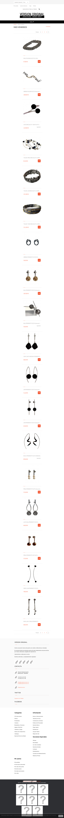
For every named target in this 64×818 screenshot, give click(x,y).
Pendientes (17, 720)
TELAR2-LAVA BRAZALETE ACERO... (32, 191)
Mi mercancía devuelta (19, 764)
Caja (30, 5)
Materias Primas (36, 755)
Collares (16, 722)
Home (15, 24)
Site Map (25, 781)
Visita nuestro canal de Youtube (30, 662)
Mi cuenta (16, 5)
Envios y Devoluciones (38, 716)
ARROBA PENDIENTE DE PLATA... (31, 257)
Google (23, 662)
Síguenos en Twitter (19, 698)
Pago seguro (36, 727)
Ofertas (34, 740)
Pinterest (20, 662)
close (60, 816)
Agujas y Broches (18, 727)
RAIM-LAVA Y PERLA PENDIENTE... (31, 621)
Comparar (48, 26)
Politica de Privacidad (38, 722)
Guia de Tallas (36, 731)
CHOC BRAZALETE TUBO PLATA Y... (32, 124)
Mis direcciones (18, 768)
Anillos (16, 718)
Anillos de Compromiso (19, 731)
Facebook (16, 662)
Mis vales (16, 773)
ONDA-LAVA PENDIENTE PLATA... (31, 588)
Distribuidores (36, 751)
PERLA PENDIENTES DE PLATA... (31, 555)
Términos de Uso (36, 718)
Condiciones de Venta (38, 720)
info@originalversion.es (23, 682)
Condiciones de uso (31, 781)
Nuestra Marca (36, 725)
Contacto (35, 749)
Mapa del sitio (36, 733)
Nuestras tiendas (37, 747)
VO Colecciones (18, 716)
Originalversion (21, 687)
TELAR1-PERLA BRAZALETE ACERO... (32, 157)
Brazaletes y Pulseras (19, 725)
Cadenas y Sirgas (18, 729)
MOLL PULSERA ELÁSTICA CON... (31, 58)
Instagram (27, 662)
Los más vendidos (37, 744)
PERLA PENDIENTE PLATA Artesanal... (32, 489)
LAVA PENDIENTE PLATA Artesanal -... (32, 389)
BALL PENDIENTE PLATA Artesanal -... (32, 290)
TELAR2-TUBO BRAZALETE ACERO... (32, 224)
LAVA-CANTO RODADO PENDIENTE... (32, 356)
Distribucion (35, 729)
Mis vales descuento (19, 766)
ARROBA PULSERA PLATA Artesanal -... (32, 91)
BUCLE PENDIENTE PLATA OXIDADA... (32, 456)
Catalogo (16, 733)
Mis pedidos (17, 762)
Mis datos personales (19, 771)
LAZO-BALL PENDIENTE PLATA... (31, 522)
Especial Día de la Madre (20, 736)
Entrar (34, 5)
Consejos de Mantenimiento (39, 753)
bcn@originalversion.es (23, 683)
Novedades (35, 742)
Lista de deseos (23, 5)
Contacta (39, 781)
